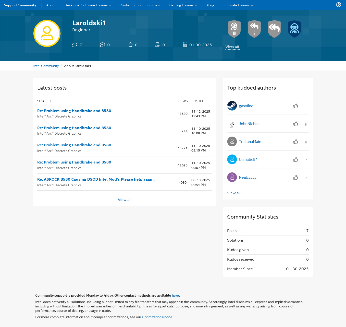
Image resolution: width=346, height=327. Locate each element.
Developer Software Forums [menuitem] (86, 4)
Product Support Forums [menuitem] (138, 4)
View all (232, 46)
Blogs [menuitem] (210, 4)
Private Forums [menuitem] (238, 4)
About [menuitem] (51, 4)
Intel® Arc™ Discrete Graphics (59, 115)
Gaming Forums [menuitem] (181, 4)
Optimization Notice (157, 316)
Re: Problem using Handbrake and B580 (74, 110)
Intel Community (46, 65)
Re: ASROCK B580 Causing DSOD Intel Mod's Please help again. (96, 179)
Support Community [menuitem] (20, 5)
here (175, 295)
